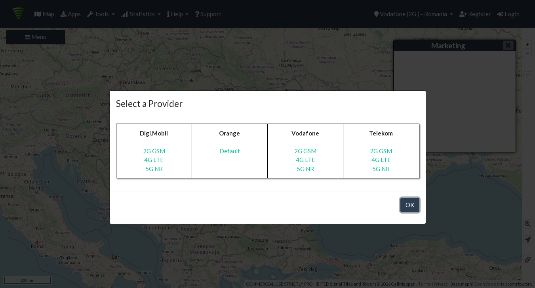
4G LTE (154, 159)
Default (229, 150)
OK (410, 204)
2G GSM (154, 150)
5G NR (154, 168)
